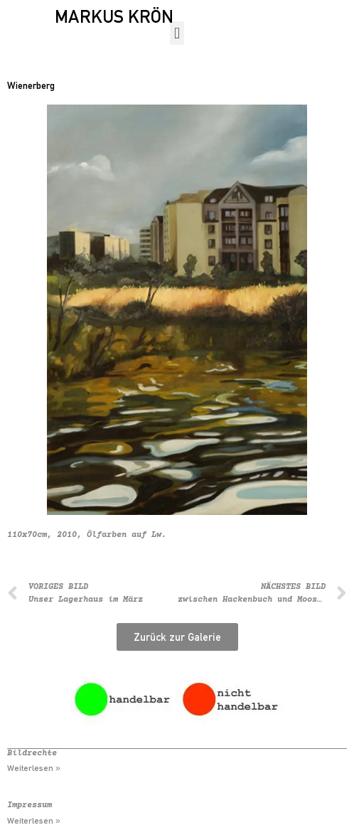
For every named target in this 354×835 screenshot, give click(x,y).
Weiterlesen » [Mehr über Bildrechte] (33, 768)
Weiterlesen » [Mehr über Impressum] (33, 821)
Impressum (29, 805)
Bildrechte (32, 753)
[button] (176, 33)
